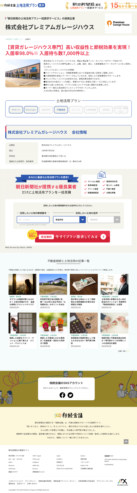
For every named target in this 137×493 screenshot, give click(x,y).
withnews (12, 468)
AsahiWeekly (108, 464)
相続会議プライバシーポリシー (65, 481)
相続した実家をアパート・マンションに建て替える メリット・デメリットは (21, 340)
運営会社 (12, 483)
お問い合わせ (32, 483)
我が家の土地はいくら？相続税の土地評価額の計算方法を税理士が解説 (83, 302)
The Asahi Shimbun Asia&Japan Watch (115, 460)
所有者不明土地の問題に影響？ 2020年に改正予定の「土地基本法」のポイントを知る (53, 302)
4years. (82, 456)
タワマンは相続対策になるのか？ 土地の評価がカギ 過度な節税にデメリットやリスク (21, 302)
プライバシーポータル (104, 481)
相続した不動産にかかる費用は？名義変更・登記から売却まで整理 (52, 340)
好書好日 (60, 462)
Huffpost (36, 462)
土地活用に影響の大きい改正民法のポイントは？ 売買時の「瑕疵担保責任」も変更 (114, 302)
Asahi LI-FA (84, 465)
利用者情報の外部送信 (86, 481)
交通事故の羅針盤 (86, 468)
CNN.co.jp (36, 459)
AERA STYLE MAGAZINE (65, 468)
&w (14, 459)
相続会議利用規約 (45, 481)
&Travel (19, 459)
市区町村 (94, 219)
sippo (59, 456)
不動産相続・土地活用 (48, 296)
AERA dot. (36, 465)
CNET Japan (37, 456)
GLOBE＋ (60, 459)
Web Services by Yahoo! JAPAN (18, 247)
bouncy (35, 468)
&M (10, 459)
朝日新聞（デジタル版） (17, 456)
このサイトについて (16, 481)
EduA (10, 462)
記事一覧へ (122, 351)
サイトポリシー (31, 481)
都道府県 (59, 219)
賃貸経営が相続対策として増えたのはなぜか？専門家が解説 (83, 340)
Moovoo (11, 465)
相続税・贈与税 (15, 296)
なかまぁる (60, 465)
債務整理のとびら (39, 472)
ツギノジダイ (84, 462)
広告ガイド (21, 483)
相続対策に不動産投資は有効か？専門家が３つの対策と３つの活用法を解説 (114, 340)
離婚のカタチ (13, 472)
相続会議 (83, 459)
